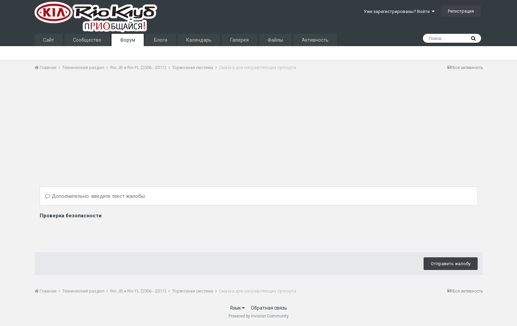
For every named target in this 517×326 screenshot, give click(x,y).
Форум (127, 40)
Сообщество (87, 40)
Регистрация (461, 11)
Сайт (48, 40)
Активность (315, 40)
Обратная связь (269, 308)
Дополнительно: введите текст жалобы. (95, 196)
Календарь (198, 40)
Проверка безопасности (71, 216)
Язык (237, 308)
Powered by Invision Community (259, 316)
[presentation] (92, 233)
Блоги (160, 40)
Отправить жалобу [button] (450, 263)
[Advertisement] (159, 127)
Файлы (275, 40)
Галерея (239, 40)
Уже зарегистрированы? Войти (399, 11)
